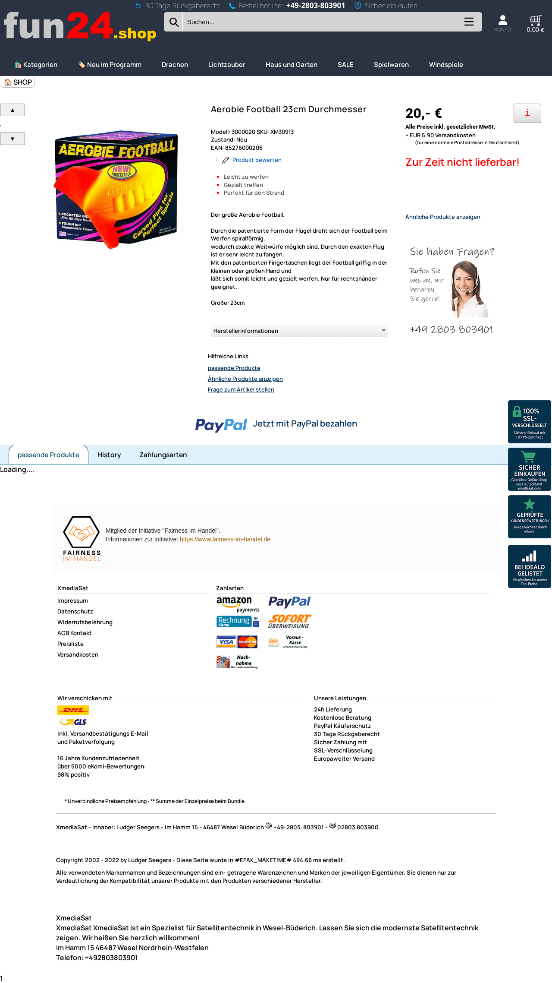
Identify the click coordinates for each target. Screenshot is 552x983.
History (109, 454)
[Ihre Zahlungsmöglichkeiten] (527, 113)
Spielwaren (391, 64)
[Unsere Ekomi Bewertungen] (529, 517)
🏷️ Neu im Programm (109, 64)
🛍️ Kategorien (35, 64)
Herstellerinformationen (245, 331)
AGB (63, 633)
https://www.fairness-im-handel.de (225, 539)
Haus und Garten (291, 64)
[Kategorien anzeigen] (468, 25)
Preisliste (70, 644)
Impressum (72, 600)
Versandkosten (77, 654)
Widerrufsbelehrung (85, 622)
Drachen (175, 64)
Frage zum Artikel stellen (241, 389)
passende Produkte (234, 368)
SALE (346, 64)
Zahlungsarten (163, 454)
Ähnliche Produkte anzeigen (245, 378)
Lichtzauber (226, 64)
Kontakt (81, 633)
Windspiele (446, 64)
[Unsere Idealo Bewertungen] (529, 567)
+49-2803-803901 (315, 5)
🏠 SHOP (17, 82)
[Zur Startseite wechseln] (81, 40)
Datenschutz (75, 611)
